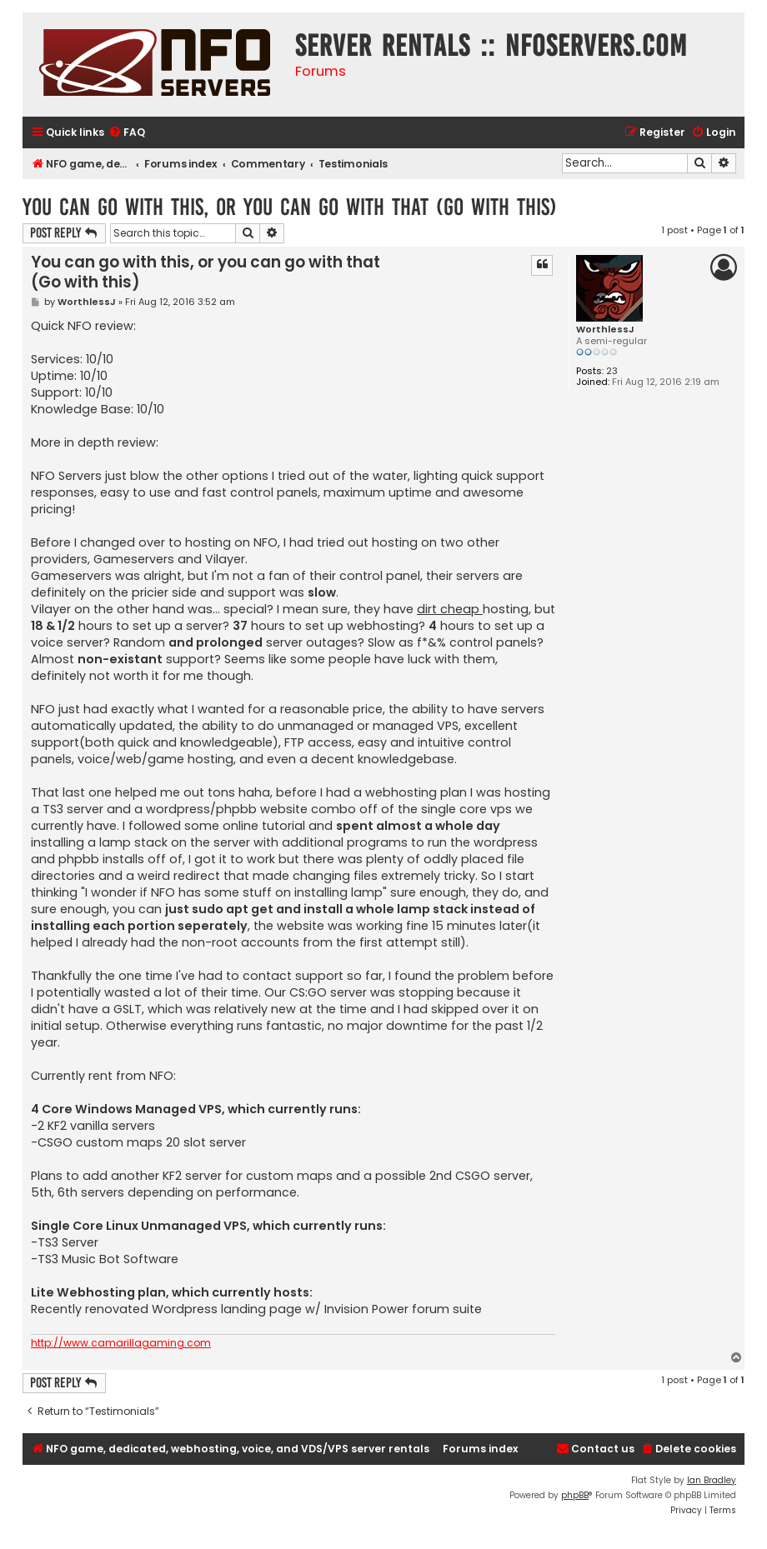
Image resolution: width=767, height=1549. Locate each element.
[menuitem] (126, 133)
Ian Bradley (711, 1480)
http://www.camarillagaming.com (121, 1343)
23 (612, 371)
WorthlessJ (605, 329)
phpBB (575, 1495)
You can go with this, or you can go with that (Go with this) (290, 207)
